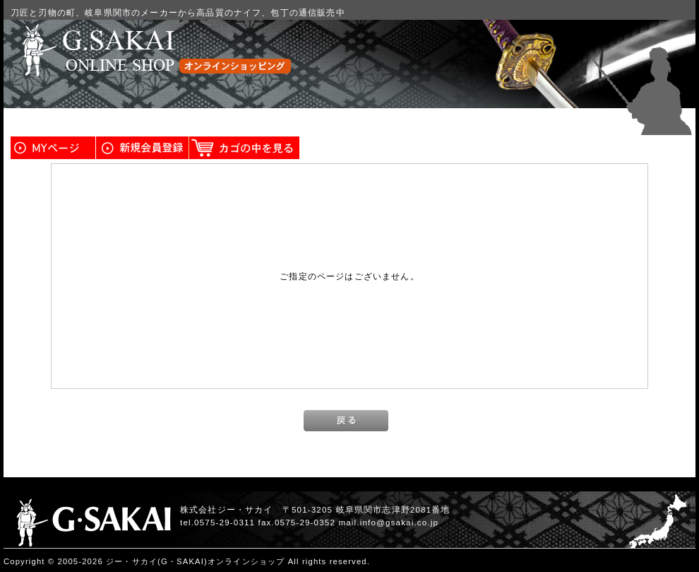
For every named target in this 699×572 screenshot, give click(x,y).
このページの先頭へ (653, 561)
